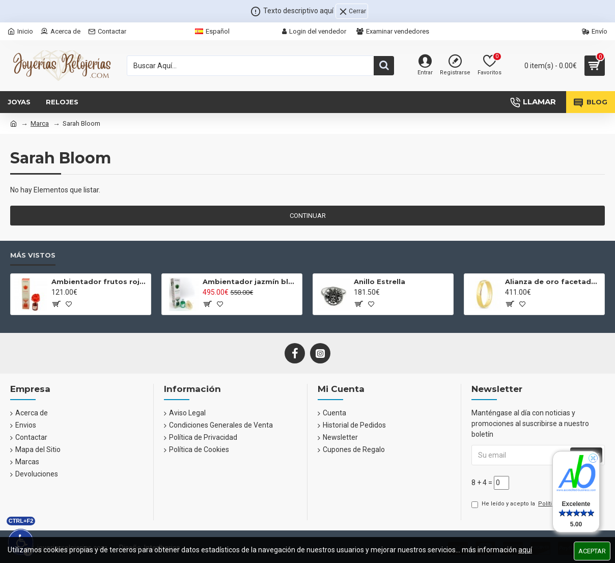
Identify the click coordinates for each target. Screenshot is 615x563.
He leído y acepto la (535, 504)
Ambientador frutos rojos (99, 281)
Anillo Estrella (379, 281)
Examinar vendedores (392, 31)
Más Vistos (32, 255)
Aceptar (592, 551)
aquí (525, 550)
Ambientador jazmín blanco (250, 281)
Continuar (308, 215)
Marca (40, 123)
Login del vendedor (314, 31)
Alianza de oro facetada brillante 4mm (553, 281)
